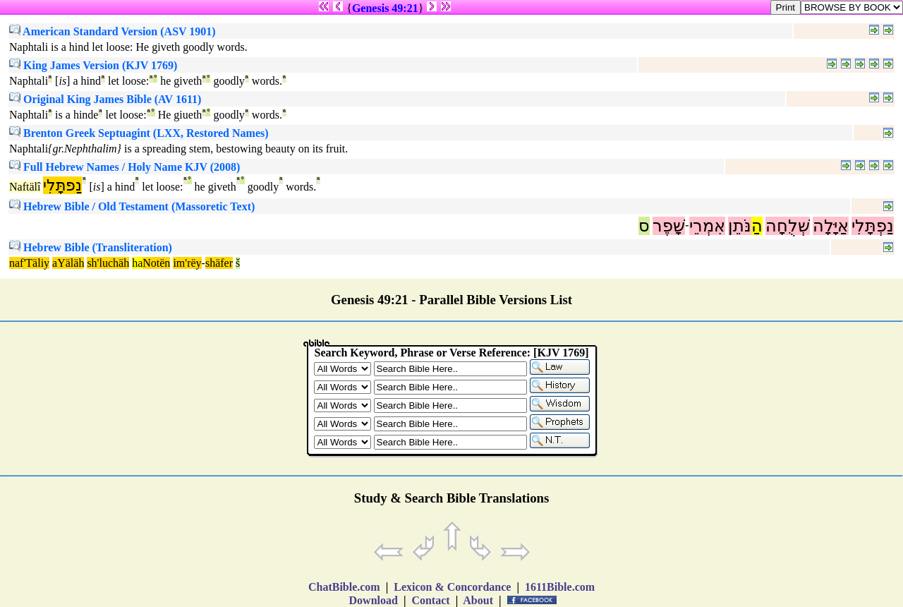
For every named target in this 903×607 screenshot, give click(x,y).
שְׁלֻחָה (787, 226)
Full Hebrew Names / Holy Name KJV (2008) (124, 167)
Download (373, 600)
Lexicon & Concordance (452, 587)
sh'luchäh (108, 263)
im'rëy (187, 263)
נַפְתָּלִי (873, 226)
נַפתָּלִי (62, 185)
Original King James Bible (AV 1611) (105, 99)
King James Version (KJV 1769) (93, 65)
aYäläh (68, 263)
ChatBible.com (344, 587)
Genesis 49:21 (385, 8)
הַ (757, 226)
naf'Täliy (29, 263)
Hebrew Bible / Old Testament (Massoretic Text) (132, 206)
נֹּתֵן (739, 226)
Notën (156, 263)
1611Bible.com (560, 587)
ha (137, 263)
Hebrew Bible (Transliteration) (90, 247)
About (478, 600)
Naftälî (24, 187)
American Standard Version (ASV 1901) (112, 31)
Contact (430, 600)
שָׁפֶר (669, 226)
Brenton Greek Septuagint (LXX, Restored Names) (139, 133)
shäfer (219, 263)
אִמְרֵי (707, 226)
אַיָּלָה (831, 226)
